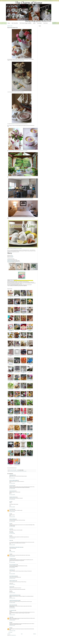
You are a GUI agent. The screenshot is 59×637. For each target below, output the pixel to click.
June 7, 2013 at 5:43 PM (12, 544)
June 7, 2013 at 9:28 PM (12, 573)
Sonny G (10, 540)
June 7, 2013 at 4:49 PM (12, 533)
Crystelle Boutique (11, 532)
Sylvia (10, 523)
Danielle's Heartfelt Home (12, 580)
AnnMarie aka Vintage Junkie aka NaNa (14, 595)
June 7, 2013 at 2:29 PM (12, 494)
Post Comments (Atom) (13, 635)
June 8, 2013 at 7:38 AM (12, 602)
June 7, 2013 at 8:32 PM (12, 567)
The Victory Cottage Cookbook (25, 23)
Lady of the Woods (11, 485)
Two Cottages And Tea (12, 610)
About (34, 23)
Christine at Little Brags (12, 519)
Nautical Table (13, 123)
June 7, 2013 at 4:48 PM (12, 526)
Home (9, 23)
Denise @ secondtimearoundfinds (13, 480)
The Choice (39, 23)
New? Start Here (15, 23)
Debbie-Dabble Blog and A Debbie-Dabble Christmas (15, 547)
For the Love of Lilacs (24, 150)
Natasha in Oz (11, 586)
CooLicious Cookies (19, 248)
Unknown (10, 617)
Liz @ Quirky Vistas (11, 558)
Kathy (10, 622)
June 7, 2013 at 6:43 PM (12, 556)
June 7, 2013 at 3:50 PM (12, 521)
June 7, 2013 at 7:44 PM (12, 562)
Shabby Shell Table (21, 60)
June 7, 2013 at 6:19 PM (12, 551)
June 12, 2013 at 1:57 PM (12, 630)
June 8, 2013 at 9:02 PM (12, 614)
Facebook (12, 256)
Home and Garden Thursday (11, 261)
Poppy (10, 501)
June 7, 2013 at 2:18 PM (12, 488)
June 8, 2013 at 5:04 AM (12, 592)
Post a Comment (10, 632)
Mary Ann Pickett (11, 509)
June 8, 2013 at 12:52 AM (12, 578)
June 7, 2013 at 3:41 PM (12, 516)
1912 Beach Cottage (21, 217)
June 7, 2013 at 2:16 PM (12, 483)
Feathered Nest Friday (10, 260)
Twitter (12, 255)
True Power (45, 23)
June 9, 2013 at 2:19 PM (12, 625)
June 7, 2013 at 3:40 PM (12, 511)
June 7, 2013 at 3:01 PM (12, 499)
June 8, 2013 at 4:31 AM (12, 584)
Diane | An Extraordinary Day (13, 564)
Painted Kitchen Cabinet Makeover (29, 198)
